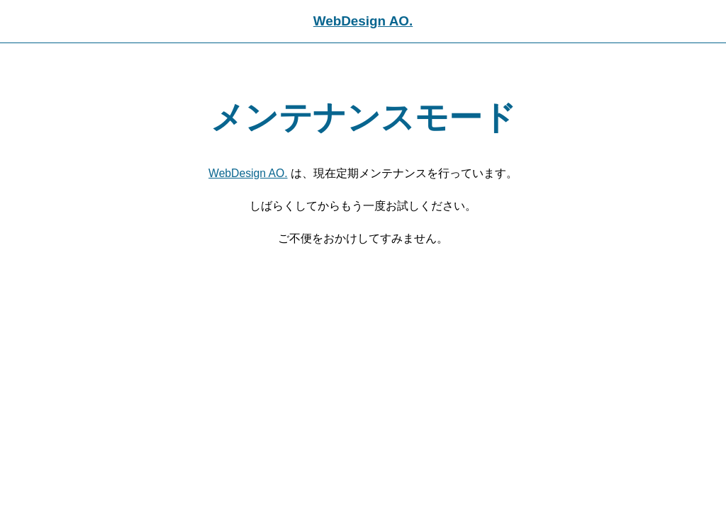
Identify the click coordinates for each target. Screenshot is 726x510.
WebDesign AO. (363, 20)
